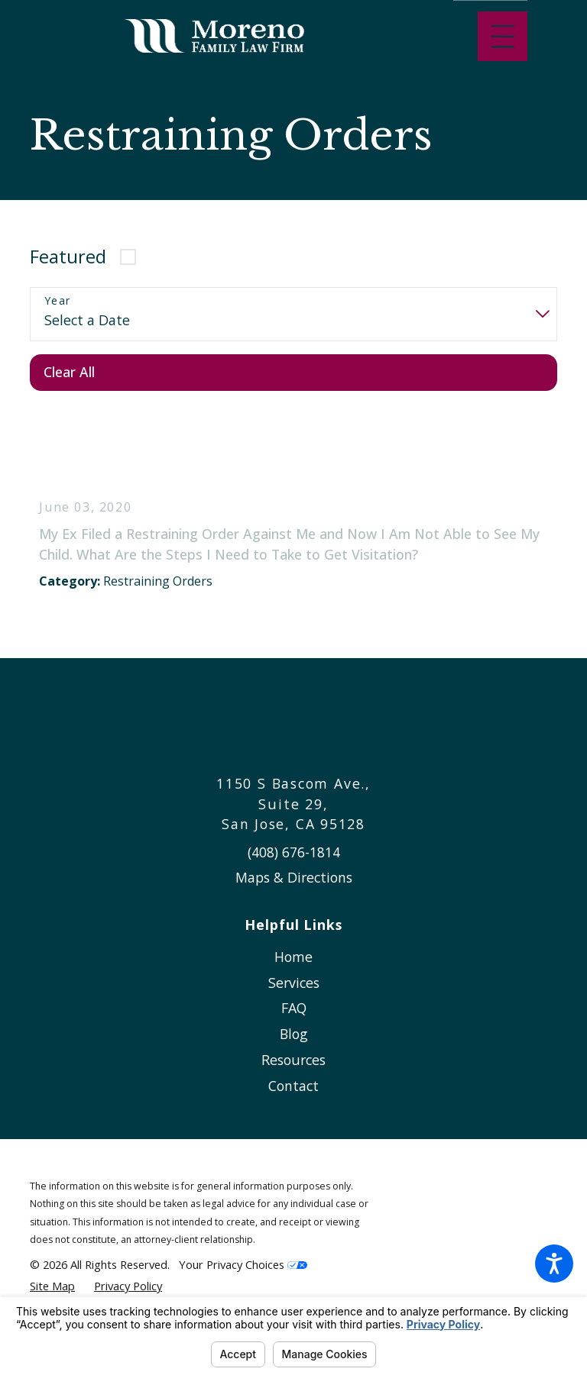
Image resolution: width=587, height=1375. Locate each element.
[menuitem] (293, 969)
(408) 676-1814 (294, 863)
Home (293, 968)
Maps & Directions (293, 889)
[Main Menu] (502, 36)
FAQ (293, 1020)
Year (57, 301)
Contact (293, 1097)
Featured (68, 256)
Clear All (69, 372)
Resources (293, 1071)
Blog (294, 1046)
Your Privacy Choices (243, 1276)
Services (293, 994)
